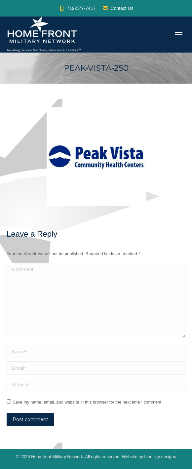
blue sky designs (160, 456)
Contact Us (117, 8)
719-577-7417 (77, 8)
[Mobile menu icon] (178, 34)
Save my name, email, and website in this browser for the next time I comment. (88, 402)
